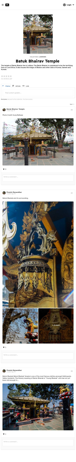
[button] (72, 104)
